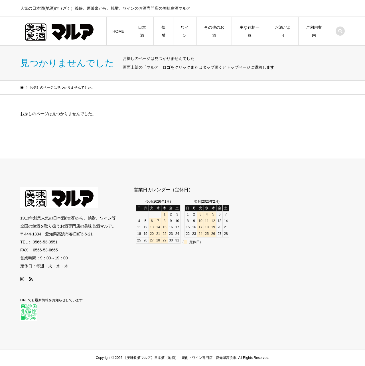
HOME (118, 31)
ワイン (185, 31)
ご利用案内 (314, 31)
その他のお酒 (214, 31)
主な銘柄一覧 (249, 31)
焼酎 (163, 31)
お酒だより (283, 31)
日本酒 (142, 31)
